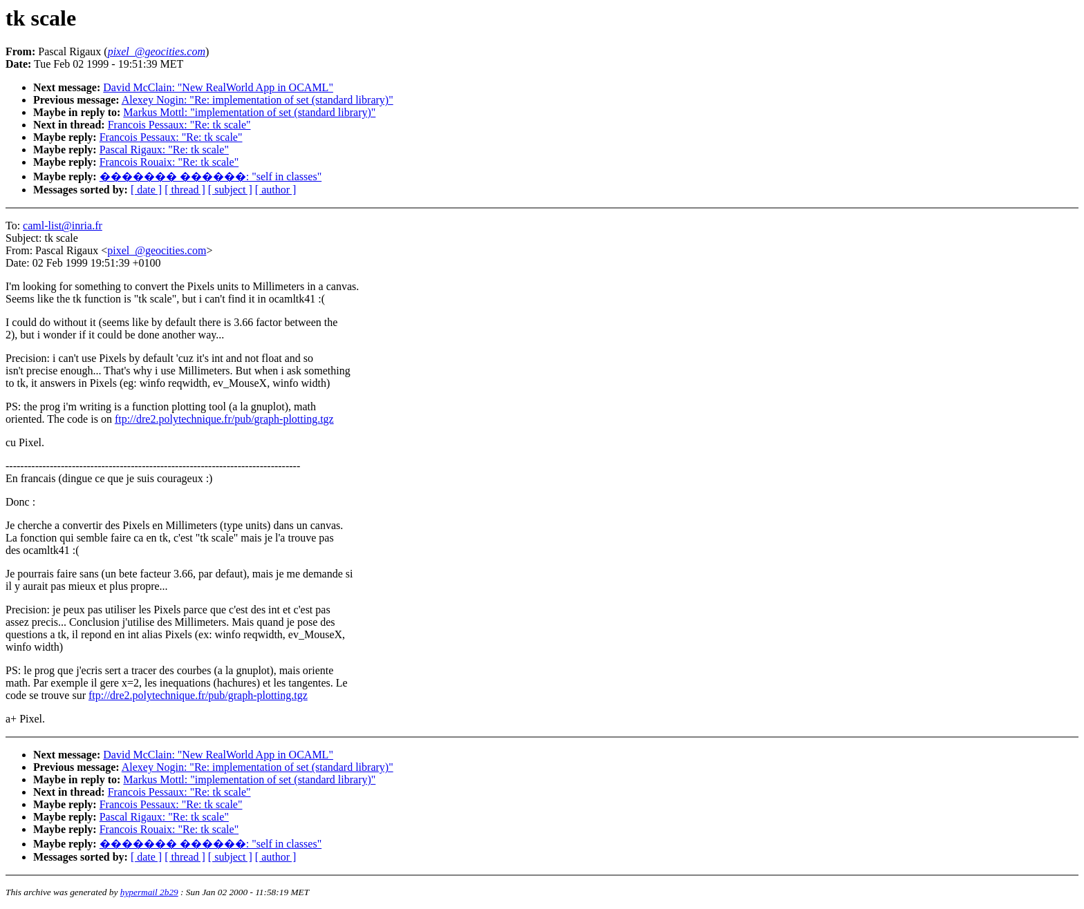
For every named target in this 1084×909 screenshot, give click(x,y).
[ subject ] (230, 189)
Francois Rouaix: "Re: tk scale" (169, 162)
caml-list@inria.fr (62, 225)
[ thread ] (185, 189)
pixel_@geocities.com (156, 250)
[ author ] (276, 189)
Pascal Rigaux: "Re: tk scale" (164, 149)
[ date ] (146, 189)
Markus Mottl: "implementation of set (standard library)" (249, 112)
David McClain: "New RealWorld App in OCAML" (218, 87)
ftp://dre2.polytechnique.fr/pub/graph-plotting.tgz (224, 419)
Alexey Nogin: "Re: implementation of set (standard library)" (257, 100)
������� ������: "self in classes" (210, 176)
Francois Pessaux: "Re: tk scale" (179, 125)
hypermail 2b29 (149, 892)
